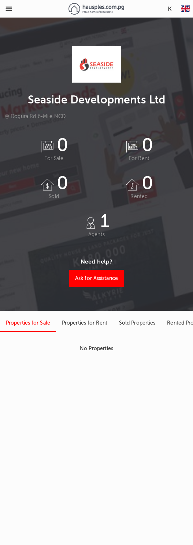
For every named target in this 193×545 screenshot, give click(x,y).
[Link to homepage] (96, 9)
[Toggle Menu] (9, 9)
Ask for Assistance (96, 278)
